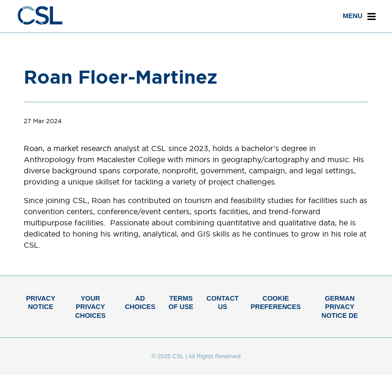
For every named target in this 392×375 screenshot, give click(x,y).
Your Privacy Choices (90, 307)
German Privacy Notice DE (339, 307)
